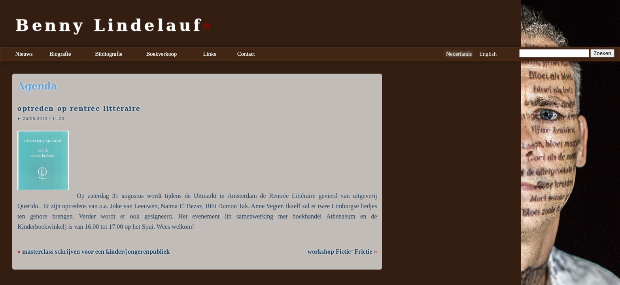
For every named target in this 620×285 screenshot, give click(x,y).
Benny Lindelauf (109, 25)
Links (209, 54)
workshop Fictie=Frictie (339, 251)
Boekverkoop (161, 54)
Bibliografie (109, 54)
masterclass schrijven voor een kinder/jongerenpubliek (96, 251)
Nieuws (24, 54)
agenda (37, 86)
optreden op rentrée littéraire (78, 108)
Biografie (60, 54)
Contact (246, 54)
